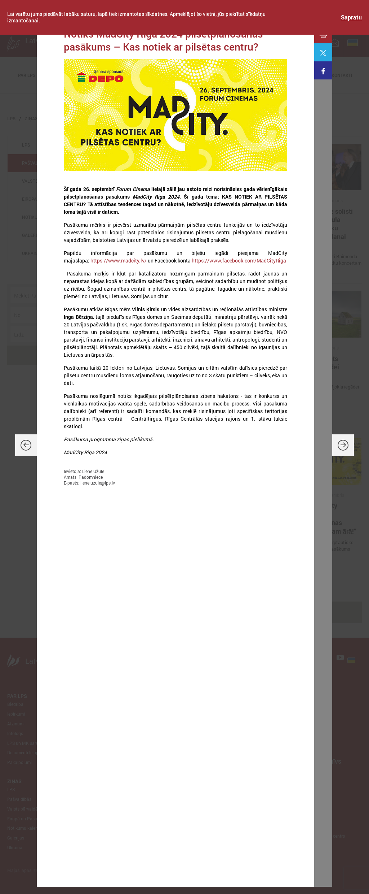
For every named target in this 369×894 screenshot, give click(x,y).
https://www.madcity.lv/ (118, 260)
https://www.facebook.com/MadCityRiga (239, 260)
